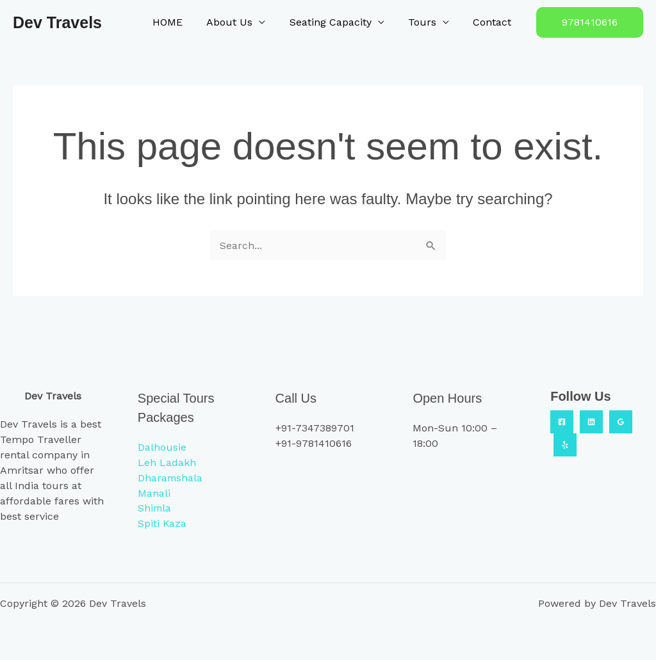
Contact (494, 22)
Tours (427, 22)
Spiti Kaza (162, 523)
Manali (154, 493)
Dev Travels (57, 22)
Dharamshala (171, 477)
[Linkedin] (591, 421)
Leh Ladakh (167, 462)
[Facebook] (561, 421)
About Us (241, 22)
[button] (589, 22)
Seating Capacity (339, 22)
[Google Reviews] (620, 421)
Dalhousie (162, 446)
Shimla (155, 508)
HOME (183, 22)
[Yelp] (565, 444)
